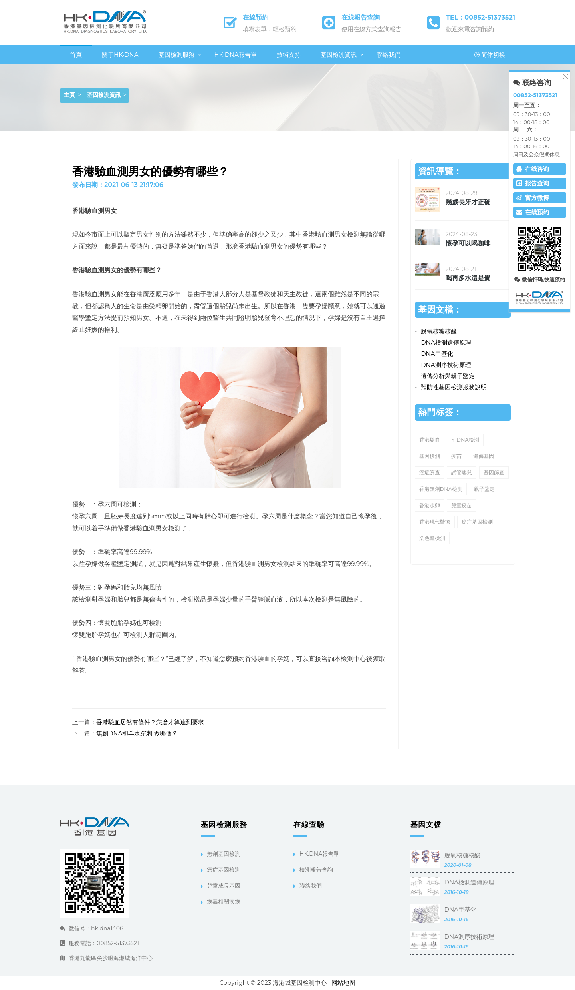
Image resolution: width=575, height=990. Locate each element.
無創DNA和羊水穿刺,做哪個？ (137, 733)
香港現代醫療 (434, 521)
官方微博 (532, 197)
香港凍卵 (429, 505)
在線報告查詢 (360, 17)
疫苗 (456, 456)
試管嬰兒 (461, 472)
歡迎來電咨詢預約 (470, 29)
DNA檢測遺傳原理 (446, 342)
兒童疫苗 (461, 505)
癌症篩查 (429, 472)
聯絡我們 (389, 54)
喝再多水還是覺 (468, 278)
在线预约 (532, 212)
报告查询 (532, 183)
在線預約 (255, 17)
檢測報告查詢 (316, 869)
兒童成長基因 (223, 885)
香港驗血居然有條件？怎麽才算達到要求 (150, 722)
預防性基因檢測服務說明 (454, 387)
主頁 (69, 94)
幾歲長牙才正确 (468, 202)
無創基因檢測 (223, 853)
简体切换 (489, 54)
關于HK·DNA (120, 54)
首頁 (76, 54)
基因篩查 (494, 472)
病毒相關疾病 (223, 901)
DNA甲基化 (437, 353)
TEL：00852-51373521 (480, 17)
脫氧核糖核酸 (439, 331)
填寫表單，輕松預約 (270, 29)
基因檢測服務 (176, 54)
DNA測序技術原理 (446, 365)
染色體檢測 (432, 538)
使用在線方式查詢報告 (371, 29)
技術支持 (289, 54)
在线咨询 (532, 169)
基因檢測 (429, 456)
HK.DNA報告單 (319, 853)
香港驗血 (429, 439)
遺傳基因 (483, 456)
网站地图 (343, 982)
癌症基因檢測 (477, 521)
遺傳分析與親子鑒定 (448, 376)
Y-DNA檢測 (465, 439)
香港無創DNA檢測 (441, 489)
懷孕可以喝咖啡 (468, 243)
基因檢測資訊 (339, 54)
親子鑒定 (484, 489)
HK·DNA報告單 (235, 54)
